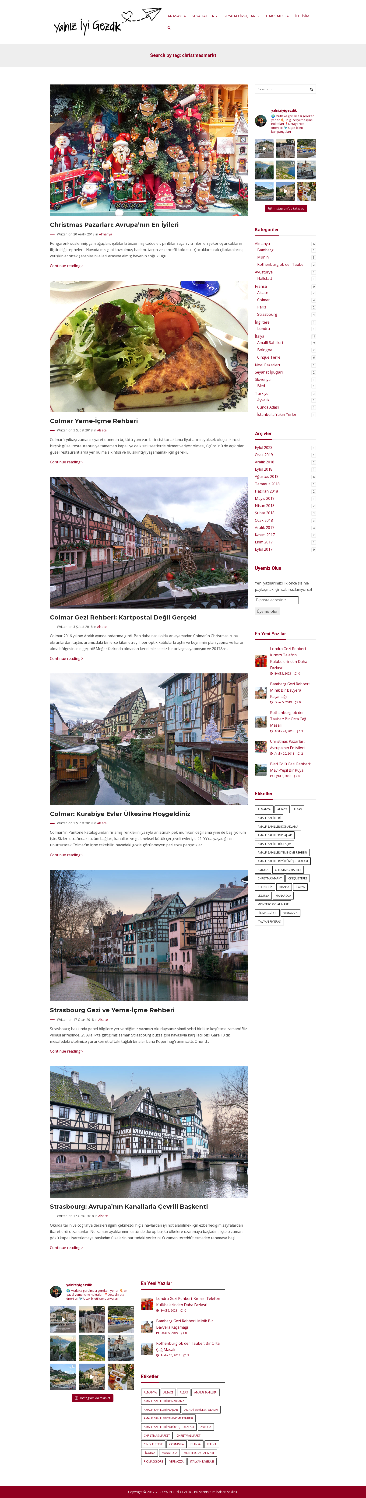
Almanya (105, 234)
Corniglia (265, 887)
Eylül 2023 (263, 447)
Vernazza (290, 913)
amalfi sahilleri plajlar (275, 835)
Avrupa (263, 870)
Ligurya (263, 896)
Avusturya (264, 272)
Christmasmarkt (270, 878)
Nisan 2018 (264, 505)
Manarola (283, 896)
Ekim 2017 (264, 542)
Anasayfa (177, 16)
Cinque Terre (268, 357)
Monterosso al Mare (273, 904)
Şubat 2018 (264, 512)
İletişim (302, 16)
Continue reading (66, 265)
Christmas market (288, 870)
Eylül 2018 (263, 469)
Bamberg (265, 249)
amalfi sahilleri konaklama (278, 827)
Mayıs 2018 (264, 498)
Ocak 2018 (264, 520)
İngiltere (262, 322)
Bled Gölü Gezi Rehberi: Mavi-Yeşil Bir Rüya (290, 767)
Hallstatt (264, 278)
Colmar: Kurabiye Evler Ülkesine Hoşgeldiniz (120, 813)
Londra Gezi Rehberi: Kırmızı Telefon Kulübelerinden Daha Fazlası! (288, 658)
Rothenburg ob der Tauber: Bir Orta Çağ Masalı (288, 719)
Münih (263, 257)
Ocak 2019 (264, 454)
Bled (261, 385)
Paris (261, 307)
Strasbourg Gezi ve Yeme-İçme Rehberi (112, 1010)
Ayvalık (263, 399)
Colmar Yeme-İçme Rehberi (94, 420)
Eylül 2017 (263, 549)
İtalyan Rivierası (269, 922)
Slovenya (263, 379)
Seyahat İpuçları (242, 16)
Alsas (298, 809)
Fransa (261, 286)
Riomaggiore (267, 913)
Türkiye (261, 393)
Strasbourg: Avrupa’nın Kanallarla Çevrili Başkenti (129, 1206)
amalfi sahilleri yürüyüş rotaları (283, 861)
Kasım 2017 (265, 534)
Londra (263, 328)
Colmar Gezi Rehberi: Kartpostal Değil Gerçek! (123, 617)
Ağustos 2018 (266, 476)
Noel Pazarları (267, 365)
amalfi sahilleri (269, 818)
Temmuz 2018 (267, 483)
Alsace (102, 430)
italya (300, 887)
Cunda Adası (268, 407)
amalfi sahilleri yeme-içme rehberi (282, 852)
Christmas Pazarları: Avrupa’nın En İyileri (114, 224)
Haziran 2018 (266, 491)
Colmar (263, 299)
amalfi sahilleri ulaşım (274, 844)
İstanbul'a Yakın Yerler (276, 414)
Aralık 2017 (264, 527)
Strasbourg (267, 314)
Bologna (264, 349)
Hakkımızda (277, 16)
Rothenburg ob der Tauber (281, 264)
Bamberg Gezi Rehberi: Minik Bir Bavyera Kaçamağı (290, 690)
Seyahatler (205, 16)
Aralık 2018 (264, 462)
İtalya (259, 336)
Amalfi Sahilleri (270, 342)
